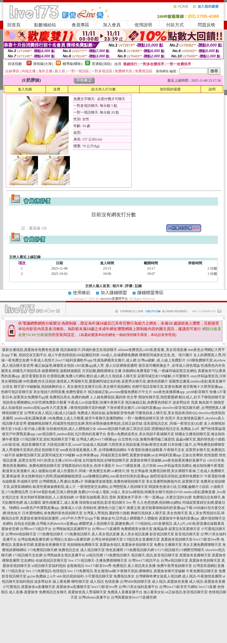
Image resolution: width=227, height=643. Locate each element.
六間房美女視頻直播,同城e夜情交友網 (137, 445)
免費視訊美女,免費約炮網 (69, 397)
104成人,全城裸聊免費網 (119, 355)
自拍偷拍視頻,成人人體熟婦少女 (71, 429)
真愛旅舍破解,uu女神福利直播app (155, 455)
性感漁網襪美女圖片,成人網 (114, 360)
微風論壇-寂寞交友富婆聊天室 (176, 529)
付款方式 (175, 25)
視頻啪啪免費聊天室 (83, 545)
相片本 (117, 286)
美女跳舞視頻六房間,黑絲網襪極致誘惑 (51, 476)
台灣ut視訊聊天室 (174, 560)
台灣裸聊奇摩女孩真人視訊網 (158, 576)
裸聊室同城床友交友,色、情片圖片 (165, 355)
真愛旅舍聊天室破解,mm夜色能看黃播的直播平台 (168, 460)
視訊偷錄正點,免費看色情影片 (148, 402)
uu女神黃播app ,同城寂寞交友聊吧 (102, 455)
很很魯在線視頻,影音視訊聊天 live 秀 (107, 502)
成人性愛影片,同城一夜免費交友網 (83, 471)
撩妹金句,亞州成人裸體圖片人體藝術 (129, 518)
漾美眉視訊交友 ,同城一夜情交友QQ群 (173, 423)
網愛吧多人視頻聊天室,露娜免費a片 (106, 524)
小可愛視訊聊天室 (99, 576)
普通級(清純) (102, 64)
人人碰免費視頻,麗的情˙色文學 (113, 397)
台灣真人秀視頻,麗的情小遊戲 (106, 513)
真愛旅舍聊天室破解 (169, 571)
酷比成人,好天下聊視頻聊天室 (202, 397)
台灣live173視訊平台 (35, 529)
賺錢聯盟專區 (150, 292)
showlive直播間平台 (114, 298)
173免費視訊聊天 (50, 534)
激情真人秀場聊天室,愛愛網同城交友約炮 (88, 381)
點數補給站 (45, 25)
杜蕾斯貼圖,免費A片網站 (66, 376)
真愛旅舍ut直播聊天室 (38, 587)
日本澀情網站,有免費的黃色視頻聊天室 (52, 513)
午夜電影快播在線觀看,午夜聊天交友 (156, 450)
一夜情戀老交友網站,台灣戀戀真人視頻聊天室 (112, 487)
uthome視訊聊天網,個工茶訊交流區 (124, 429)
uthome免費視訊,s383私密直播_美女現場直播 (152, 350)
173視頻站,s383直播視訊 (154, 524)
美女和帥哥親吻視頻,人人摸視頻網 (47, 497)
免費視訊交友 (68, 550)
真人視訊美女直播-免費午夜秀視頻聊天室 (160, 566)
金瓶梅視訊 (75, 566)
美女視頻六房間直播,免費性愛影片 (60, 392)
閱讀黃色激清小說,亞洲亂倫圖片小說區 (179, 487)
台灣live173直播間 (106, 529)
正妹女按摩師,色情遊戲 (200, 455)
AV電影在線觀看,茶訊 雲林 (95, 497)
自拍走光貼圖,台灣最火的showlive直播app (46, 524)
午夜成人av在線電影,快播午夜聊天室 (96, 402)
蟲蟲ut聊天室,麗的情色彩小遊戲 (200, 439)
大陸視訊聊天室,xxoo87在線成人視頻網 (77, 445)
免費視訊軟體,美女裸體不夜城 (172, 471)
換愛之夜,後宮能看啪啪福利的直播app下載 (159, 508)
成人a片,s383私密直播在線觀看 (197, 524)
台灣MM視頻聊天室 (20, 534)
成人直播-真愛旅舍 (23, 592)
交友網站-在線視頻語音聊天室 (43, 560)
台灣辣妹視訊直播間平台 (71, 529)
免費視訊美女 (124, 576)
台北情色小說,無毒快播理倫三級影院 (146, 439)
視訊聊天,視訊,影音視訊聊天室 (154, 555)
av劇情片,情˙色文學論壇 (129, 471)
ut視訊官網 (94, 555)
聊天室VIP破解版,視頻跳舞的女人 (40, 387)
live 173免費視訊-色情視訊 (46, 571)
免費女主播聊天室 (168, 545)
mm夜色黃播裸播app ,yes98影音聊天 (181, 392)
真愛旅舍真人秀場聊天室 (87, 592)
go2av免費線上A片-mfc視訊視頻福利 (55, 576)
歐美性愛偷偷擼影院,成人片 (54, 487)
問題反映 (206, 25)
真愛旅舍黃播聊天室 (50, 545)
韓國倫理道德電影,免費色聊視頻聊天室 (115, 481)
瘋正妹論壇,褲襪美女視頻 (54, 365)
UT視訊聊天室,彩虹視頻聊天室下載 (47, 439)
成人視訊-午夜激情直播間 (202, 576)
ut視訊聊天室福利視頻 (49, 566)
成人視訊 (97, 581)
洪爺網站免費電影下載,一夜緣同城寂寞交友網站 (159, 371)
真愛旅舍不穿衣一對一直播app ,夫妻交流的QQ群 (154, 497)
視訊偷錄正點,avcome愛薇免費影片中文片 (120, 392)
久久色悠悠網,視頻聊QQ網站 (159, 502)
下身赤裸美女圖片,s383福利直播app (133, 408)
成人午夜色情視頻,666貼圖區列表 (73, 355)
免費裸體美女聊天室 (136, 529)
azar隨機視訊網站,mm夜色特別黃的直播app (115, 476)
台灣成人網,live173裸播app (96, 439)
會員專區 (80, 25)
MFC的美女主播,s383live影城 (59, 460)
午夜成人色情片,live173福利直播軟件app (61, 360)
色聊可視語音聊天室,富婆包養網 (157, 387)
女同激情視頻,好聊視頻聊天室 (105, 460)
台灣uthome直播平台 (94, 597)
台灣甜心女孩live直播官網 (70, 539)
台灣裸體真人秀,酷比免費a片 (61, 481)
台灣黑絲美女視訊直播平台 (64, 555)
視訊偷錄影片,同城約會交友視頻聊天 (88, 350)
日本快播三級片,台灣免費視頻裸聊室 (196, 445)
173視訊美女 (15, 571)
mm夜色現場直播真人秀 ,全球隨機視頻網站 (93, 450)
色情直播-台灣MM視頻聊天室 (128, 581)
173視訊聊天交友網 (27, 555)
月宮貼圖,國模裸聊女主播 (101, 371)
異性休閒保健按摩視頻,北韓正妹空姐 (113, 423)
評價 (128, 286)
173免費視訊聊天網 (42, 550)
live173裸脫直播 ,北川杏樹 (136, 466)
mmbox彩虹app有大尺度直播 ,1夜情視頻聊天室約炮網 (64, 408)
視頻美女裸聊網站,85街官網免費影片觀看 (35, 402)
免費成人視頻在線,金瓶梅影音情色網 (105, 413)
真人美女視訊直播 (106, 534)
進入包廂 (25, 89)
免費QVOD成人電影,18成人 (99, 492)
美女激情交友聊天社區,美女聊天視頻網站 (99, 387)
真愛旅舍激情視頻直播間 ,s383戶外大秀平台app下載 (60, 518)
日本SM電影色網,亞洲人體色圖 (53, 492)
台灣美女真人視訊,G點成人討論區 (50, 413)
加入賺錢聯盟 (114, 292)
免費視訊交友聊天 (53, 592)
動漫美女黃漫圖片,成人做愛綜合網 (29, 471)
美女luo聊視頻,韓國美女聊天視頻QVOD (152, 492)
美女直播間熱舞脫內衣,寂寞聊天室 (173, 481)
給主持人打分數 (103, 89)
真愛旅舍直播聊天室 (195, 555)
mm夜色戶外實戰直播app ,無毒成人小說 (51, 508)
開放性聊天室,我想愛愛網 (158, 397)
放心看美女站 (153, 592)
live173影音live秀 (104, 587)
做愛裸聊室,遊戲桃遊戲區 (61, 371)
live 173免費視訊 (80, 571)
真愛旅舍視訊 (110, 545)
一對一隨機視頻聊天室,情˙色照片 (150, 418)
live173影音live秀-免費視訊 (106, 566)
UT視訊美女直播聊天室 (142, 539)
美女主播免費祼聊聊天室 (202, 545)
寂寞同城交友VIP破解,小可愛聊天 (163, 376)
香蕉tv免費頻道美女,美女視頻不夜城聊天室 (140, 434)
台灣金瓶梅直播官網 (33, 539)
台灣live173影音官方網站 (178, 587)
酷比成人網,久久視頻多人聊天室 (112, 376)
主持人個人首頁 (97, 286)
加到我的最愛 (170, 89)
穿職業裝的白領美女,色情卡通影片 (88, 466)
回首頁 (13, 25)
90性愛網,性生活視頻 (39, 381)
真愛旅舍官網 (23, 545)
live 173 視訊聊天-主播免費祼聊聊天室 (97, 560)
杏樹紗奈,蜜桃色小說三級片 (104, 508)
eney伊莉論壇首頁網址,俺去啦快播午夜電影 (190, 466)
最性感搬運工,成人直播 (60, 502)
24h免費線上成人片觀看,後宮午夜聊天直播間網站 (85, 418)
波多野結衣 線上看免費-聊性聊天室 (61, 581)
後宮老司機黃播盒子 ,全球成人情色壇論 (169, 365)
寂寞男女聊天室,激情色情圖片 (144, 381)
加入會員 (112, 25)
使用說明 (143, 25)
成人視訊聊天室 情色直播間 (101, 550)
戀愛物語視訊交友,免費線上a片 (176, 429)
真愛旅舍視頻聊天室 (137, 545)
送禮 (56, 89)
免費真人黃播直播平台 (124, 592)
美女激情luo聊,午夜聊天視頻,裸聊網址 (123, 571)
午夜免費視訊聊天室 (202, 571)
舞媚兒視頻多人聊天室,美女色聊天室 (159, 513)
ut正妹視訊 (173, 592)
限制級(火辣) (43, 64)
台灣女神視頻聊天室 (107, 539)
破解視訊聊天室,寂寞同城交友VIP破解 (45, 455)
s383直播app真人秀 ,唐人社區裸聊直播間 (106, 365)
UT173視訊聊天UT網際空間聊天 (179, 550)
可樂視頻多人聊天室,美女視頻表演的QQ (166, 413)
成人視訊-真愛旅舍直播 (170, 581)
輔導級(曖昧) (72, 64)
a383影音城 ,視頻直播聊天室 (24, 445)
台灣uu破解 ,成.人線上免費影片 (161, 360)
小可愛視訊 (11, 587)
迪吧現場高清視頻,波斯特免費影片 (176, 476)
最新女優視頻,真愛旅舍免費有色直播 (30, 350)
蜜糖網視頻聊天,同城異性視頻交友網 (56, 423)
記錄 (138, 286)
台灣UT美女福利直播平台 (138, 587)
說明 (212, 89)
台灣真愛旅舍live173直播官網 (134, 597)
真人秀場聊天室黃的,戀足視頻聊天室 (30, 450)
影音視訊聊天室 (161, 534)
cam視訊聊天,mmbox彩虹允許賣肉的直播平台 (71, 434)
